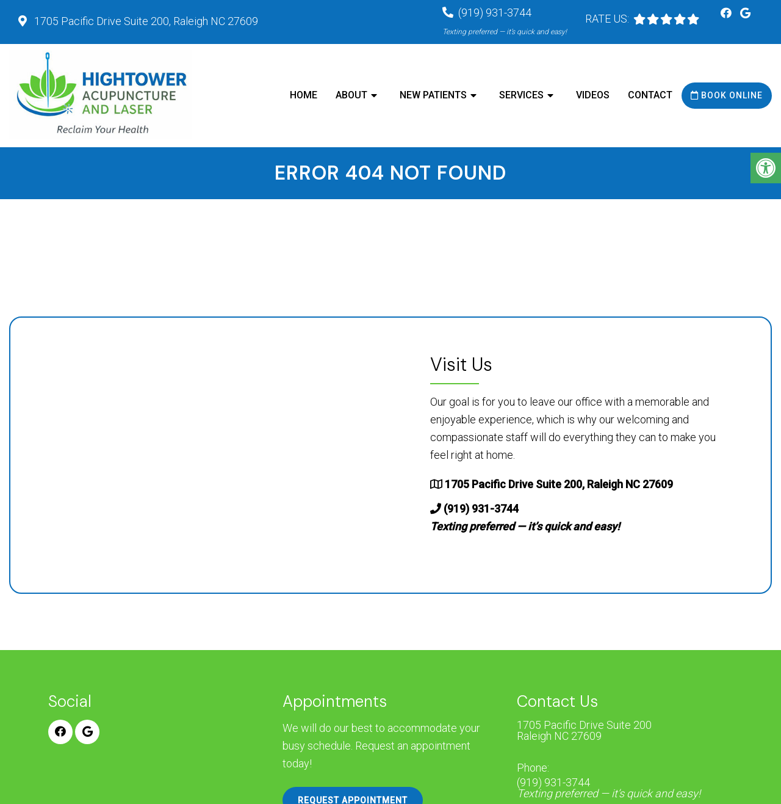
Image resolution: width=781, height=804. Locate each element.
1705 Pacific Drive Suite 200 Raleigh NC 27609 (584, 731)
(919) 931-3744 (608, 788)
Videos (593, 95)
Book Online (727, 95)
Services (521, 95)
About (351, 95)
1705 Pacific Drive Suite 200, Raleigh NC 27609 (145, 21)
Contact (650, 95)
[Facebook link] (727, 13)
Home (303, 95)
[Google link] (745, 13)
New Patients (433, 95)
